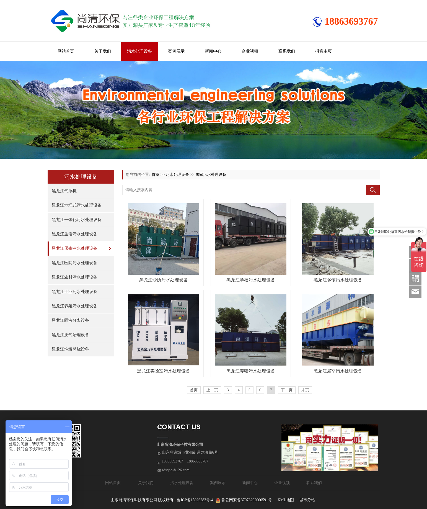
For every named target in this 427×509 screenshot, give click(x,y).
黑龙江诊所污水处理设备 (163, 279)
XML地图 (286, 500)
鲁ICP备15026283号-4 (195, 500)
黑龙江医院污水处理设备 (74, 263)
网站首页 (66, 51)
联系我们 (286, 51)
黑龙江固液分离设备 (70, 320)
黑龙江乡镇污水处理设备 (338, 279)
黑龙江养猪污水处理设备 (250, 371)
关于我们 (102, 51)
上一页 (212, 390)
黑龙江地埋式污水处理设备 (77, 205)
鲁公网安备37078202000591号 (246, 500)
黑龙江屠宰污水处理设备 (74, 248)
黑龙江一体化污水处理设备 (77, 219)
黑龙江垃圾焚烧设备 (70, 349)
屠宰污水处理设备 (210, 175)
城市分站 (307, 500)
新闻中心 (213, 51)
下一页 (287, 390)
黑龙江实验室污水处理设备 (163, 371)
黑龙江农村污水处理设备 (74, 277)
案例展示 (176, 51)
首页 (155, 175)
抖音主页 (323, 51)
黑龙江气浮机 (64, 191)
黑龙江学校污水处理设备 (250, 279)
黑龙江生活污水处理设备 (74, 234)
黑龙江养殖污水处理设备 (74, 306)
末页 (305, 390)
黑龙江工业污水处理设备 (74, 291)
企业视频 (250, 51)
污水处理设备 (139, 51)
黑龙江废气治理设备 (70, 335)
